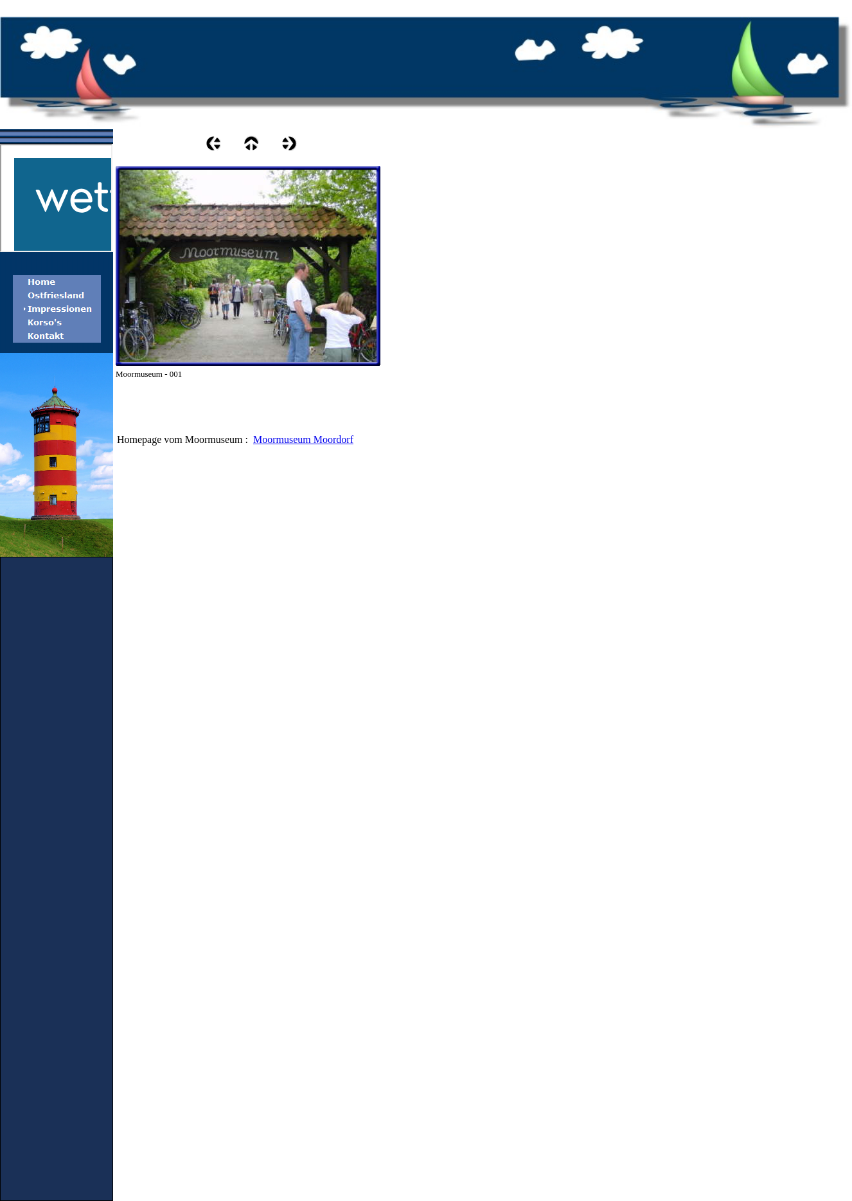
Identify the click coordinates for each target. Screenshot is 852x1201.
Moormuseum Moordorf (303, 439)
